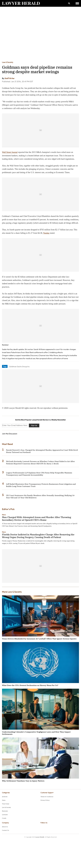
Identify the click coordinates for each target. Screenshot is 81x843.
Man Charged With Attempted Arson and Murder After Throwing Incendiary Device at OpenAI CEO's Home (36, 518)
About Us (5, 827)
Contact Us (5, 830)
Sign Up (34, 425)
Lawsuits (5, 814)
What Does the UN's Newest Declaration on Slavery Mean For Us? (30, 685)
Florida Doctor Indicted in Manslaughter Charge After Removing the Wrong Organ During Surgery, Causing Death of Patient (38, 536)
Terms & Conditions (47, 796)
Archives (4, 796)
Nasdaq (46, 233)
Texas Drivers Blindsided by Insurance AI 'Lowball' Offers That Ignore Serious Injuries (39, 639)
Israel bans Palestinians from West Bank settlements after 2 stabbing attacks (32, 352)
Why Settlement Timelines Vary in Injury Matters (23, 781)
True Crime (5, 804)
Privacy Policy (45, 800)
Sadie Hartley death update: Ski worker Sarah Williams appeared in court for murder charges (39, 349)
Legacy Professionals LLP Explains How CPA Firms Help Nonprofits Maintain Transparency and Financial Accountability (39, 474)
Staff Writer (10, 78)
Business (5, 811)
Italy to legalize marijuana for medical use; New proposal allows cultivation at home (35, 358)
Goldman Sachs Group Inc (19, 366)
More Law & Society (12, 591)
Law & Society (7, 62)
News (4, 515)
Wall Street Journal (10, 152)
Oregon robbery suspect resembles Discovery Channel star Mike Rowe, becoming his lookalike (39, 355)
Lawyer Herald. (39, 837)
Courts (4, 818)
